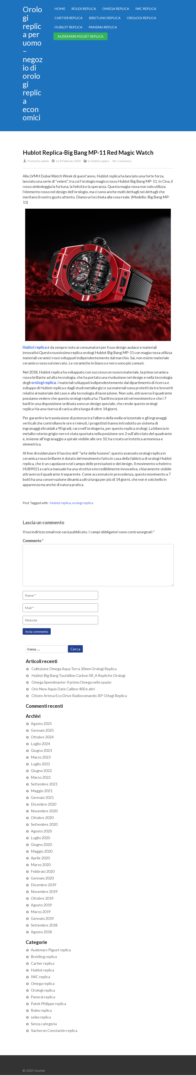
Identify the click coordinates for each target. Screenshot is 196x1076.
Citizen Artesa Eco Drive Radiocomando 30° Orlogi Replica (79, 695)
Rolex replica (83, 8)
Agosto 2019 (41, 905)
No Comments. (122, 161)
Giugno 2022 (41, 770)
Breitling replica (105, 18)
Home (60, 8)
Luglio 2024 (40, 743)
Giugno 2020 (41, 844)
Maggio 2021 (41, 790)
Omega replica (115, 8)
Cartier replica (69, 18)
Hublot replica (68, 27)
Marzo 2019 (41, 911)
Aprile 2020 (40, 858)
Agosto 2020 (41, 831)
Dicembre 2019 (43, 884)
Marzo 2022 (41, 777)
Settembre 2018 (44, 925)
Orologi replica (141, 18)
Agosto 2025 (41, 723)
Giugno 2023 (41, 750)
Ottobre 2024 (42, 737)
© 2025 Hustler (34, 1070)
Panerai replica (103, 27)
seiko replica (41, 1017)
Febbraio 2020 (43, 871)
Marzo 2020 (41, 864)
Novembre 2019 (44, 891)
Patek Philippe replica (48, 1003)
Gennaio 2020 (42, 878)
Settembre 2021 (44, 784)
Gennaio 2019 (42, 918)
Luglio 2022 (40, 763)
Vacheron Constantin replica (54, 1030)
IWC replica (145, 8)
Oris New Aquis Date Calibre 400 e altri (63, 689)
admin (45, 161)
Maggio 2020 (41, 851)
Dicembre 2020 (43, 804)
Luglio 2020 (40, 837)
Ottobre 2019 (42, 898)
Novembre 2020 (44, 811)
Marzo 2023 (41, 757)
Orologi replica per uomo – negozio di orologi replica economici (33, 63)
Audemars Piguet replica (80, 36)
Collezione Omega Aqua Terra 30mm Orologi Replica (74, 668)
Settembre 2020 (44, 824)
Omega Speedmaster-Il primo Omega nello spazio (71, 682)
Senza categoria (44, 1023)
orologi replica (82, 503)
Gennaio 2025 (42, 730)
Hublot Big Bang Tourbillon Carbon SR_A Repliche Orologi (78, 675)
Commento (33, 540)
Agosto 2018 (41, 931)
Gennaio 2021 (42, 797)
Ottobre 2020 (42, 817)
